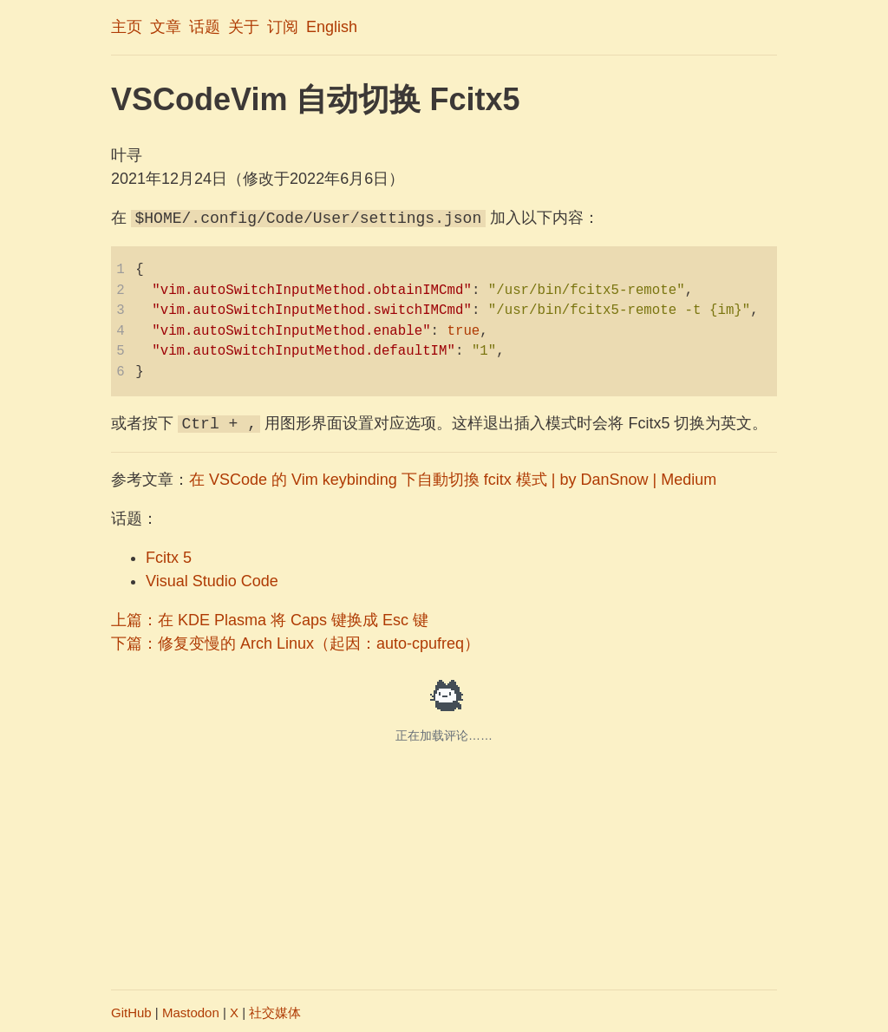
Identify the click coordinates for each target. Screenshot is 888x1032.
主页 (126, 27)
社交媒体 (275, 1012)
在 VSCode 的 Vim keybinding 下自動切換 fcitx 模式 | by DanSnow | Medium (452, 479)
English (331, 27)
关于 (243, 27)
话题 (204, 27)
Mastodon (190, 1012)
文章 (165, 27)
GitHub (131, 1012)
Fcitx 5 (169, 557)
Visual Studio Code (212, 581)
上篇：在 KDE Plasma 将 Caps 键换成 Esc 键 (269, 620)
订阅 (282, 27)
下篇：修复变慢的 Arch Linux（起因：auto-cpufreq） (295, 643)
